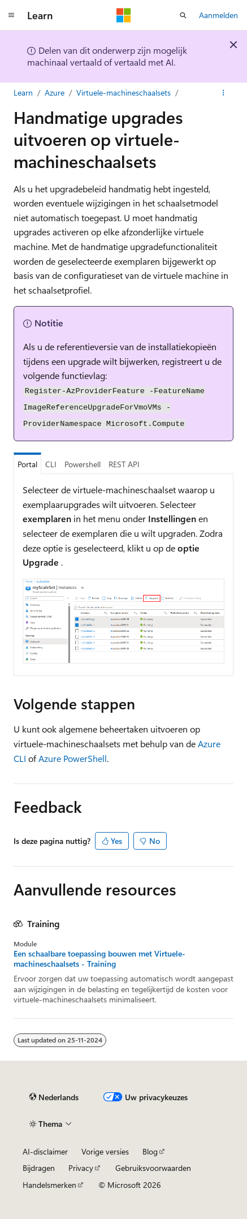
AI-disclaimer (45, 1151)
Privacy (80, 1167)
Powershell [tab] (82, 464)
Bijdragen (39, 1167)
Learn (23, 92)
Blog (150, 1151)
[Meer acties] (223, 93)
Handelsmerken (49, 1184)
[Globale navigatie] (11, 15)
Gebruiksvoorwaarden (153, 1167)
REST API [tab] (124, 464)
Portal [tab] (27, 464)
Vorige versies (105, 1151)
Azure (54, 92)
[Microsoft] (123, 15)
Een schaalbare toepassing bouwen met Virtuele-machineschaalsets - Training (99, 959)
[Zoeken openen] (183, 15)
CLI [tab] (51, 464)
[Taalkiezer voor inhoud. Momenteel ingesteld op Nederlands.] (54, 1097)
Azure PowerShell (72, 758)
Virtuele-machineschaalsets (123, 92)
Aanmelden (218, 15)
